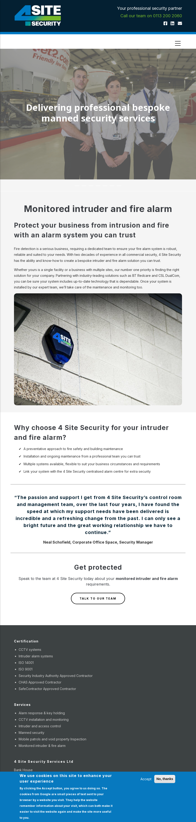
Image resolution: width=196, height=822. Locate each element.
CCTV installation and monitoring (44, 719)
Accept (145, 779)
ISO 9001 (25, 669)
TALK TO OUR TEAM (98, 598)
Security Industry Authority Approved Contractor (56, 676)
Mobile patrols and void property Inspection (52, 739)
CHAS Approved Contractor (40, 682)
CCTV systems (30, 650)
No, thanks (164, 779)
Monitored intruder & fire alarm (42, 746)
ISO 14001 (26, 663)
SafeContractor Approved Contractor (47, 689)
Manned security (31, 733)
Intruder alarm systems (36, 656)
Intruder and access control (40, 726)
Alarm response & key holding (42, 713)
